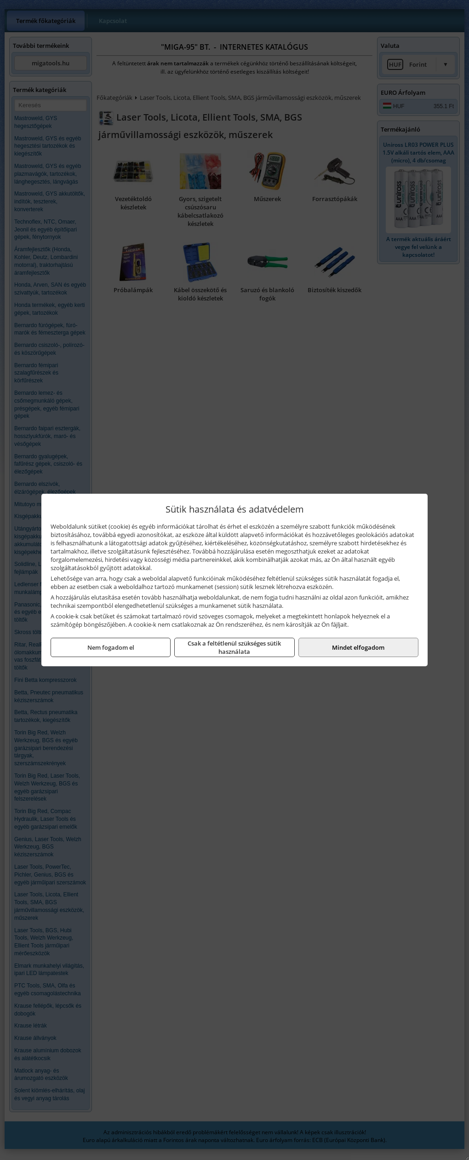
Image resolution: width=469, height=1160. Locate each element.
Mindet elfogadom (358, 647)
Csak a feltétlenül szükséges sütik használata (234, 647)
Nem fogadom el (110, 647)
